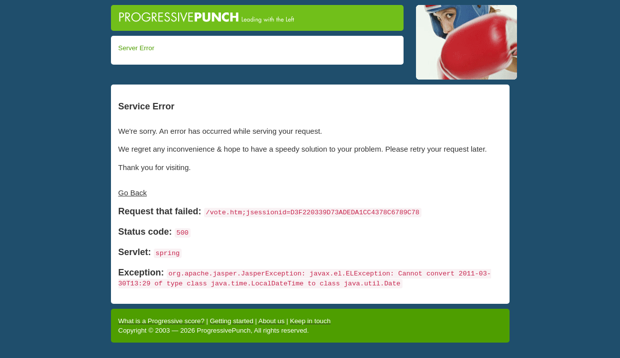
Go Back (132, 192)
